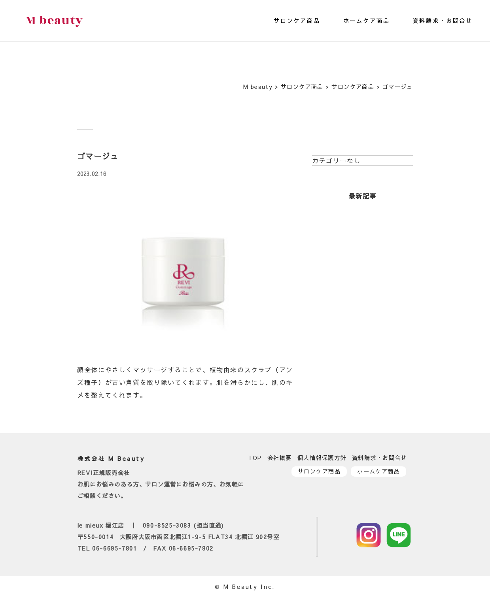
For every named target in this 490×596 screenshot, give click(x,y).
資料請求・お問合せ (442, 21)
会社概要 (279, 458)
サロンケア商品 (297, 21)
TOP (254, 458)
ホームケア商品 (366, 21)
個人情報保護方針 (321, 458)
